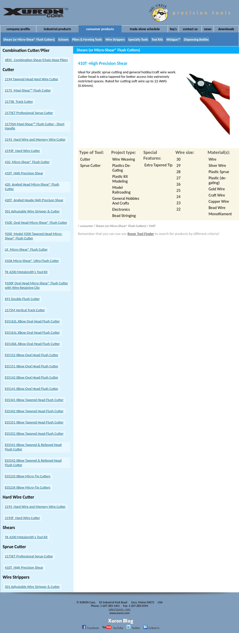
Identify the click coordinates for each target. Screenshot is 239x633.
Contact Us (190, 29)
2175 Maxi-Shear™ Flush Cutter (28, 90)
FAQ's (173, 29)
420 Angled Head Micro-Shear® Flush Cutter (32, 186)
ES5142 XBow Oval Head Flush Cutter (31, 377)
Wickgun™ (173, 39)
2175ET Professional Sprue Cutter (29, 112)
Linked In (150, 628)
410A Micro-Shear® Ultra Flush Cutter (32, 260)
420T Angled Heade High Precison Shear (34, 200)
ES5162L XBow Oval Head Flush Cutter (32, 321)
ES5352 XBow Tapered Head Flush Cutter (34, 433)
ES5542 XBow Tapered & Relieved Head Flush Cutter (33, 462)
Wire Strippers (115, 39)
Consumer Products (100, 29)
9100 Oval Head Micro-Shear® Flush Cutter (36, 222)
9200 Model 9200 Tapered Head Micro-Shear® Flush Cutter (33, 235)
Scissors (63, 39)
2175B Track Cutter (19, 101)
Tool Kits (157, 39)
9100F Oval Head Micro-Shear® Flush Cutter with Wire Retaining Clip (36, 285)
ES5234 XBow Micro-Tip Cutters (27, 487)
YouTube (111, 628)
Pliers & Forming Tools (87, 39)
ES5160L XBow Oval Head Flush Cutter (32, 343)
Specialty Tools (138, 39)
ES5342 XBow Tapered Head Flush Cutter (34, 411)
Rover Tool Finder (140, 233)
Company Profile (18, 29)
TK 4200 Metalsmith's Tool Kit (26, 272)
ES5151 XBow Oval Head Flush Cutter (31, 366)
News (207, 29)
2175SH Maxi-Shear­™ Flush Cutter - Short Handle (34, 126)
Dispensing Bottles (196, 39)
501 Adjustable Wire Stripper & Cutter (32, 211)
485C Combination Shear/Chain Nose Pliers (36, 60)
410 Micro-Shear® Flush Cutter (27, 162)
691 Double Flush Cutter (22, 299)
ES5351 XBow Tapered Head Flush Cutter (34, 422)
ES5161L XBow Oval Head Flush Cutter (32, 332)
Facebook (89, 628)
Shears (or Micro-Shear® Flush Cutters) (29, 39)
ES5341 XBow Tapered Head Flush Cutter (34, 400)
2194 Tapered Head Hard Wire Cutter (31, 79)
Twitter (132, 628)
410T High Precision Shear (24, 173)
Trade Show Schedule (145, 29)
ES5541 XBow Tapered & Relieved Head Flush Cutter (33, 446)
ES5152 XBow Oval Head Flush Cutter (31, 355)
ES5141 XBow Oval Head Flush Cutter (31, 388)
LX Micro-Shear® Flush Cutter (26, 249)
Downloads (226, 29)
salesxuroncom (119, 609)
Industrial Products (57, 29)
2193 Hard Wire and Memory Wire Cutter (35, 139)
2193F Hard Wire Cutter (22, 150)
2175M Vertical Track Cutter (25, 310)
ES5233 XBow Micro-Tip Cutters (27, 476)
